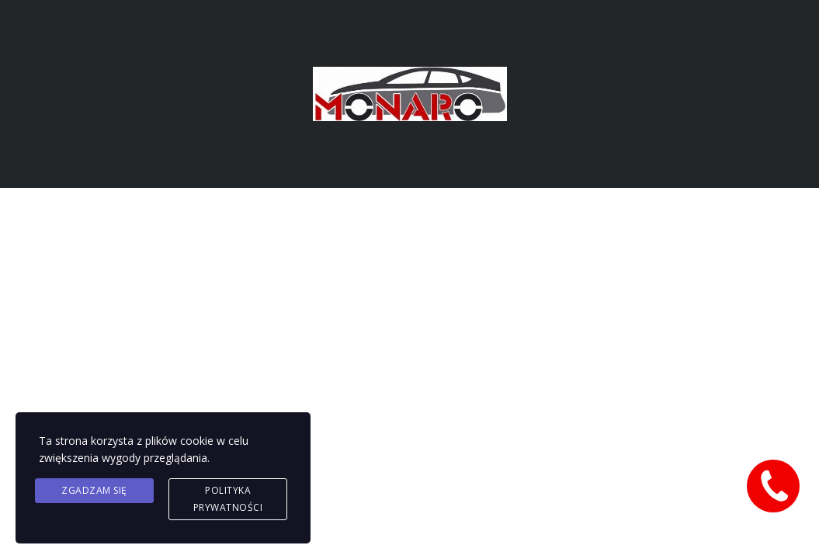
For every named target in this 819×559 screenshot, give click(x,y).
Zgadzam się (94, 490)
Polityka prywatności (228, 499)
